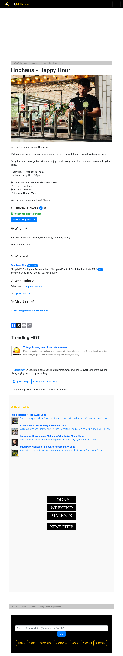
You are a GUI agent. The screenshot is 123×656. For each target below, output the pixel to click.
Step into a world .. (60, 439)
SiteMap (100, 643)
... (48, 373)
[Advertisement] (61, 27)
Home (21, 643)
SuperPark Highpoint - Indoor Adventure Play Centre (47, 446)
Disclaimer (19, 370)
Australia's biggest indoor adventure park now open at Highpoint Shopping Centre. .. (62, 450)
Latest (75, 643)
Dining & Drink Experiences (52, 63)
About (32, 643)
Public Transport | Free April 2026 (28, 414)
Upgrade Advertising (45, 381)
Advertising (46, 643)
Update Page (21, 381)
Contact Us (62, 643)
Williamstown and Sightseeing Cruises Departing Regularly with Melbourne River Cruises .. (66, 429)
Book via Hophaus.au (24, 219)
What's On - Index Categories (26, 63)
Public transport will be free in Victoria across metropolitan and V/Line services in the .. (64, 418)
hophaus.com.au (34, 286)
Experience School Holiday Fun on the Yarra (43, 425)
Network (87, 643)
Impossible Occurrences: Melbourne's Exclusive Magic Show (52, 436)
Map (100, 269)
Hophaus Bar (18, 265)
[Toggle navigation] (116, 4)
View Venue (32, 266)
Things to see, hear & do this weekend (45, 347)
